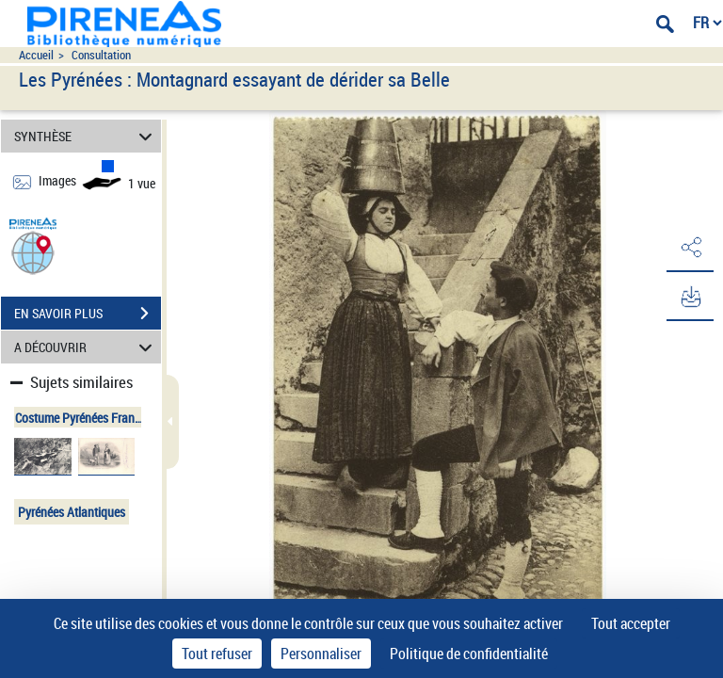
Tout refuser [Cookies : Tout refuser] (217, 653)
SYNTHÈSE (86, 136)
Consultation (101, 55)
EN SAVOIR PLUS (87, 313)
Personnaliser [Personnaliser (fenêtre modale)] (321, 653)
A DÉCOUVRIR (86, 347)
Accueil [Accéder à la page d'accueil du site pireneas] (36, 55)
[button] (32, 252)
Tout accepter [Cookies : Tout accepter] (630, 623)
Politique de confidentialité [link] (469, 653)
